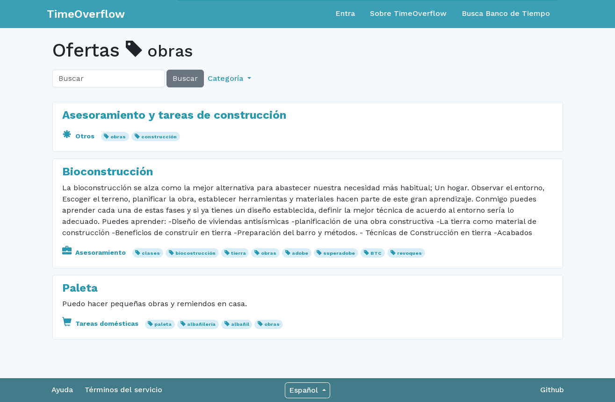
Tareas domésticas (101, 323)
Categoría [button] (227, 78)
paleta (163, 324)
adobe (300, 253)
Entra (345, 13)
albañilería (201, 324)
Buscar (185, 78)
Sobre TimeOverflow (408, 13)
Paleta (80, 287)
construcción (159, 137)
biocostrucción (195, 253)
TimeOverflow (86, 14)
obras (118, 137)
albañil (240, 324)
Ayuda (62, 389)
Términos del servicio (123, 389)
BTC (376, 253)
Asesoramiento (95, 252)
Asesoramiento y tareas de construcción (174, 115)
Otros (79, 136)
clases (151, 253)
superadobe (339, 253)
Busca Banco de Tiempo (506, 13)
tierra (238, 253)
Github (552, 389)
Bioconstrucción (107, 171)
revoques (409, 253)
